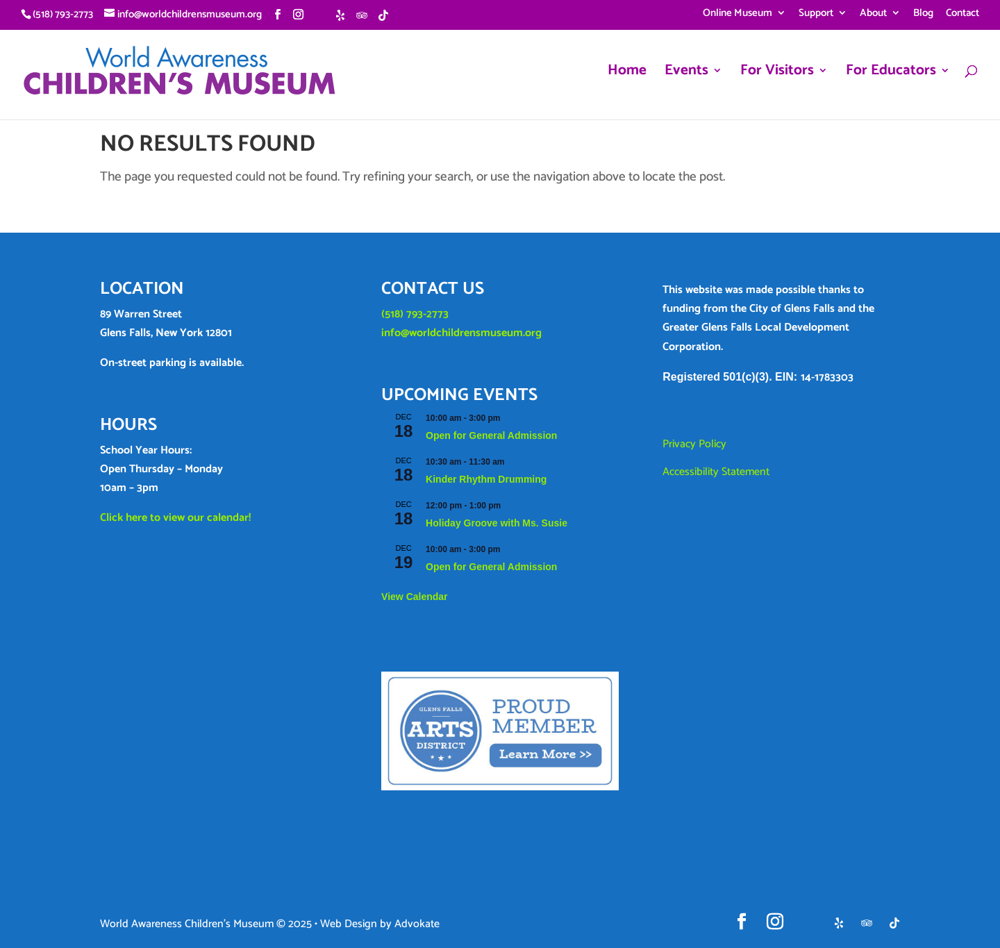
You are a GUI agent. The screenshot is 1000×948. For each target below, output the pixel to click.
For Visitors (777, 73)
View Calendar (414, 596)
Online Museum (737, 15)
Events (686, 73)
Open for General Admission (491, 435)
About (873, 15)
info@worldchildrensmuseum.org (461, 333)
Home (627, 73)
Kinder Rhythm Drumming (486, 479)
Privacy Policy (694, 444)
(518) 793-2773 (415, 314)
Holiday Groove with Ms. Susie (496, 523)
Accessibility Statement (715, 472)
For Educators (891, 73)
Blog (923, 15)
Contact (962, 15)
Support (816, 15)
